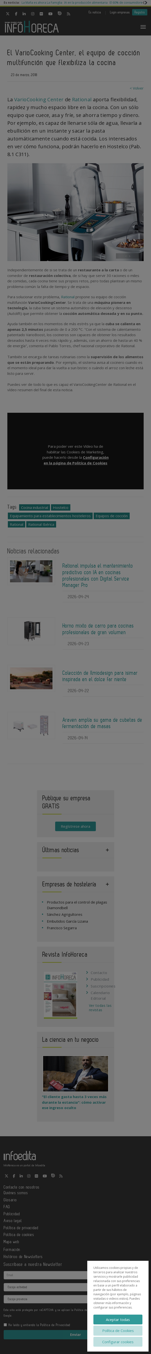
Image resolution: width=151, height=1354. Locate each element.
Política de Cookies (118, 1330)
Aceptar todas (118, 1319)
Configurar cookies (118, 1341)
